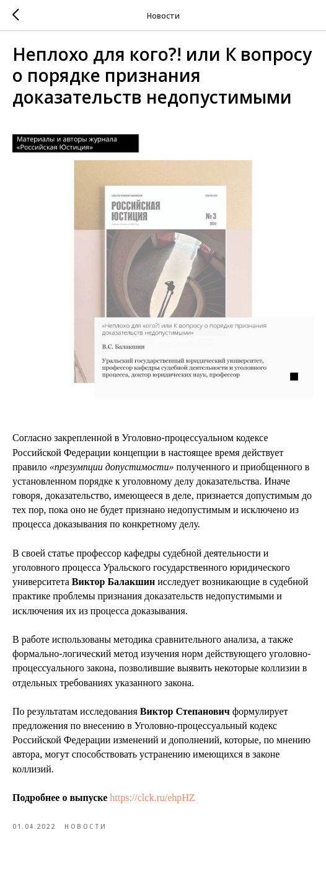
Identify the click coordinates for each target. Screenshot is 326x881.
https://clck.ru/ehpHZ (152, 797)
